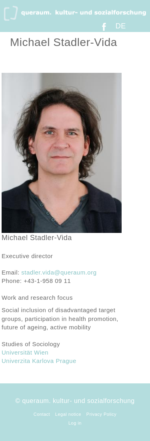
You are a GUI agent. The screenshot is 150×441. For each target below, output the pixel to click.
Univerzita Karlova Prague (39, 360)
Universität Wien (25, 352)
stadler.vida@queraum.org (58, 272)
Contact (42, 414)
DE (121, 26)
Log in (75, 423)
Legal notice (68, 414)
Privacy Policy (101, 414)
